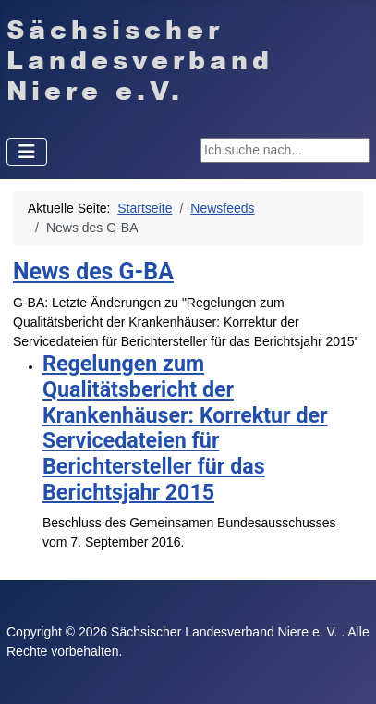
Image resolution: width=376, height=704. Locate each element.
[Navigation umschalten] (26, 152)
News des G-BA (93, 271)
